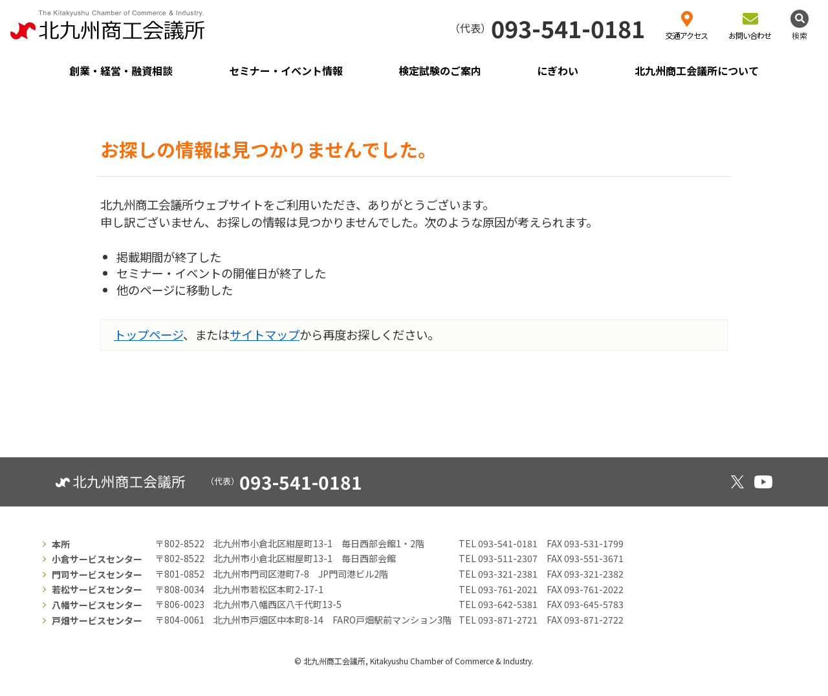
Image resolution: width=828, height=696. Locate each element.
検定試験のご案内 (439, 70)
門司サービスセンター (97, 574)
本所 (61, 544)
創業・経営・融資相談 (121, 70)
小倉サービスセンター (97, 558)
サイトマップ (265, 334)
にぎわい (557, 70)
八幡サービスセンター (97, 604)
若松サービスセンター (97, 589)
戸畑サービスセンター (97, 620)
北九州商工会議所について (697, 70)
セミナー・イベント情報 (286, 70)
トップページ (148, 334)
